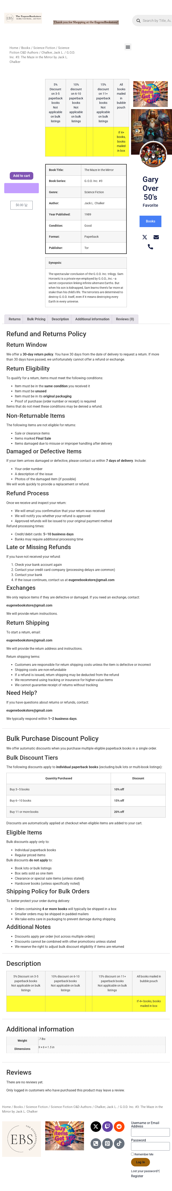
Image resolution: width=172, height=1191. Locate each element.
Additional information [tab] (92, 319)
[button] (127, 46)
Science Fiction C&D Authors (71, 1107)
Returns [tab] (15, 319)
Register (137, 1176)
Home (14, 48)
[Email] (156, 237)
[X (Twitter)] (144, 237)
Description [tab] (60, 319)
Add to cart (21, 176)
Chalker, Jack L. (52, 52)
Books (25, 48)
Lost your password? (145, 1171)
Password (138, 1140)
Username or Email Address (145, 1124)
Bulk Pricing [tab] (36, 319)
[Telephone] (150, 246)
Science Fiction (44, 48)
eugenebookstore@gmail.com (92, 580)
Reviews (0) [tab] (125, 319)
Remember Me (142, 1154)
